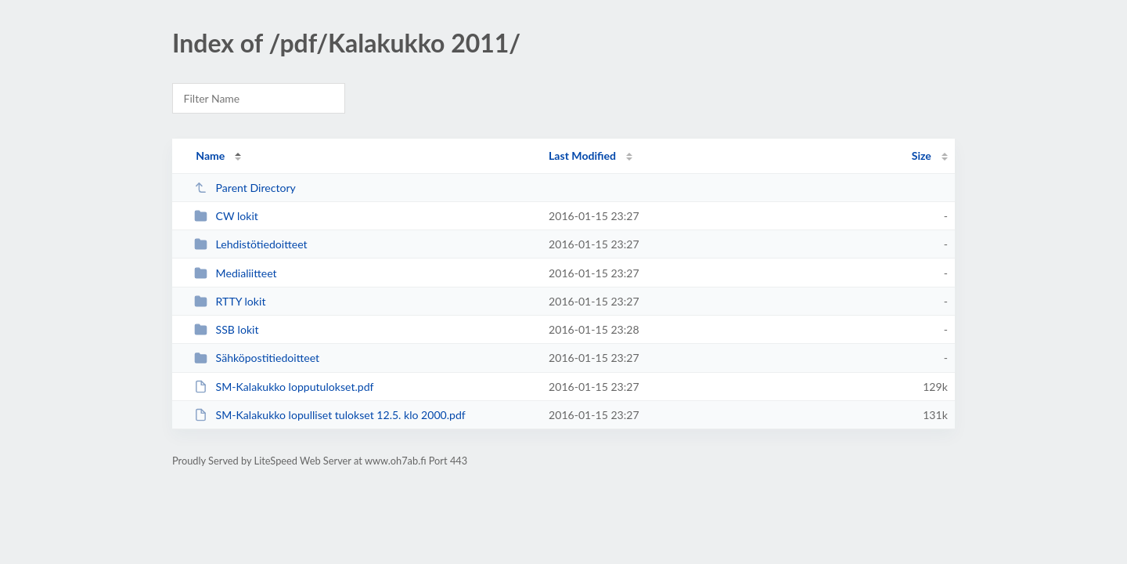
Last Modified (582, 155)
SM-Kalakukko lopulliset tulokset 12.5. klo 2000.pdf (330, 414)
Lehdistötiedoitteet (250, 244)
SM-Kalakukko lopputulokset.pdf (283, 386)
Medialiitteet (235, 273)
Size (921, 155)
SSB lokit (226, 329)
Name (210, 155)
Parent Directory (245, 187)
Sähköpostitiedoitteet (256, 357)
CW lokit (226, 215)
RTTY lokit (229, 301)
